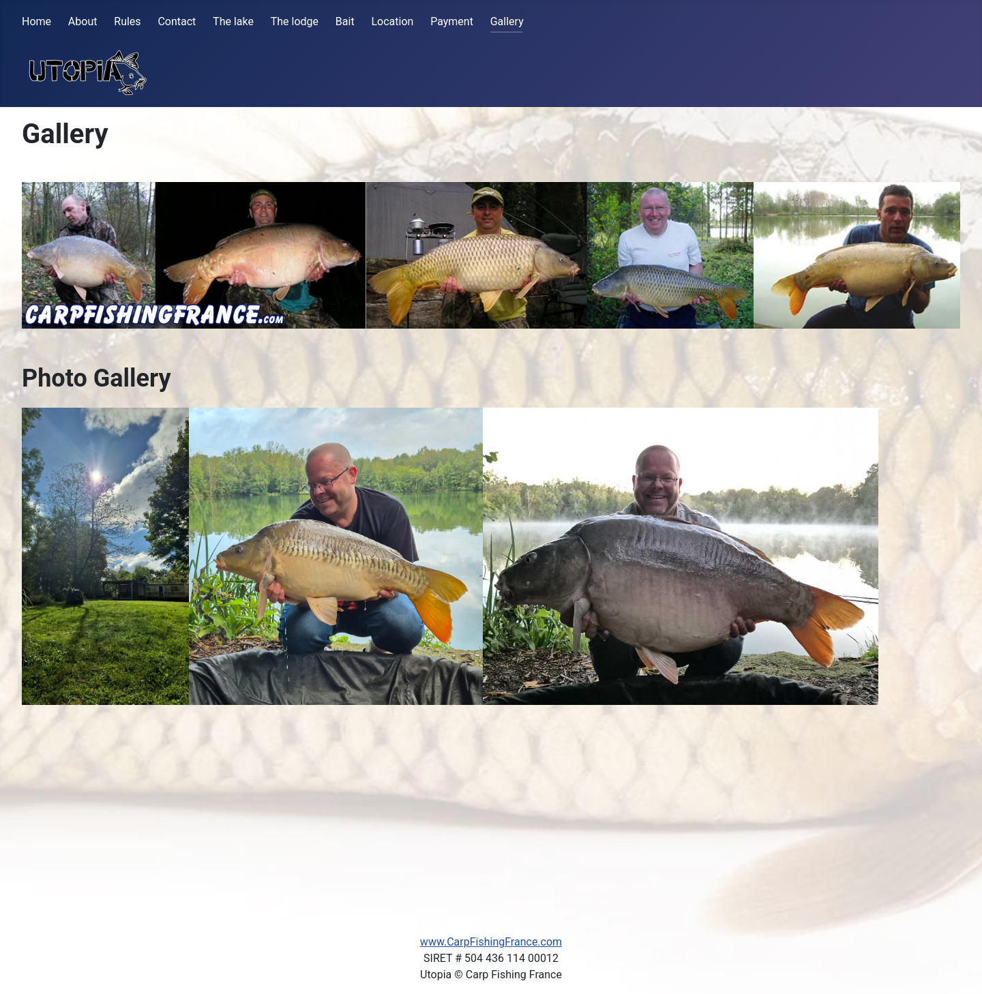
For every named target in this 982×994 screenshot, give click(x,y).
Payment (451, 21)
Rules (127, 21)
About (83, 21)
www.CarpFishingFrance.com (491, 941)
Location (392, 21)
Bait (345, 21)
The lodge (294, 21)
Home (36, 21)
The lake (233, 21)
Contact (177, 21)
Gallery (507, 21)
